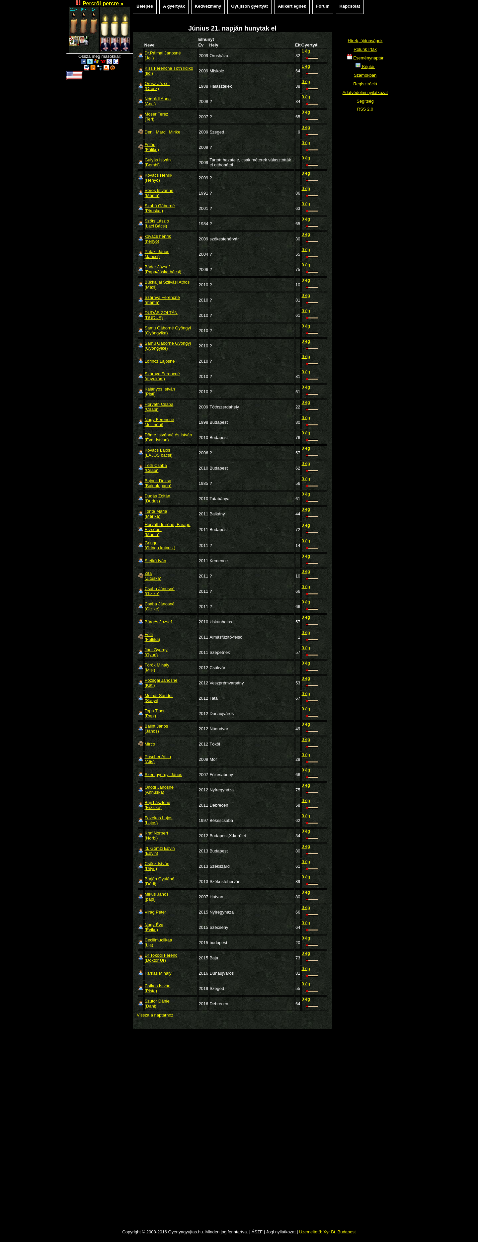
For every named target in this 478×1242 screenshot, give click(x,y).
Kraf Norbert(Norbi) (156, 836)
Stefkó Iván (155, 560)
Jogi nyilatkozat (281, 1231)
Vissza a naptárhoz (155, 1015)
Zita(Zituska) (153, 576)
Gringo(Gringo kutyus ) (160, 545)
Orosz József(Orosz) (157, 86)
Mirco (150, 744)
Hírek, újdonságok (365, 40)
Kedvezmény (208, 6)
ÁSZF (257, 1231)
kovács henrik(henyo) (158, 239)
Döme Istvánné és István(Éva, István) (168, 437)
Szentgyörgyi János (163, 774)
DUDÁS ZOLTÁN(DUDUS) (161, 315)
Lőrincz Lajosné (160, 361)
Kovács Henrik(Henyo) (159, 178)
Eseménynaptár (365, 57)
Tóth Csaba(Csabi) (156, 468)
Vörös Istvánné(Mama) (159, 193)
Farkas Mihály (158, 973)
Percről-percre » (103, 3)
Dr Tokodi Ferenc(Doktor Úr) (161, 958)
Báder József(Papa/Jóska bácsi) (163, 269)
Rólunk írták (365, 49)
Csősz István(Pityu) (157, 866)
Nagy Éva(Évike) (154, 927)
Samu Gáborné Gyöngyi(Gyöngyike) (168, 346)
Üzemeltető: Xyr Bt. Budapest (327, 1231)
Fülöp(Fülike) (152, 147)
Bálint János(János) (156, 729)
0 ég (306, 81)
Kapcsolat (350, 6)
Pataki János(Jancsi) (157, 254)
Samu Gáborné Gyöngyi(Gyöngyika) (168, 330)
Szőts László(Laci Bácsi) (157, 223)
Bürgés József (158, 621)
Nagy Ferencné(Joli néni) (159, 422)
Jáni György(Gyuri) (156, 652)
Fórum (322, 6)
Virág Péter (155, 912)
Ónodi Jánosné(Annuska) (159, 790)
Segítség (365, 101)
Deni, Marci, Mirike (163, 132)
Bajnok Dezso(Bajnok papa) (158, 483)
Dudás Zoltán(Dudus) (157, 498)
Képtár (365, 66)
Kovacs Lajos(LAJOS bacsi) (159, 453)
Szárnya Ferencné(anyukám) (162, 376)
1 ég (306, 50)
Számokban (365, 75)
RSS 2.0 (365, 109)
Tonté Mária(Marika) (156, 514)
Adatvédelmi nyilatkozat (365, 92)
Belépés (144, 6)
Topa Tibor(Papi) (155, 713)
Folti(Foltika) (152, 637)
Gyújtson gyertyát (249, 6)
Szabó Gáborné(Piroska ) (160, 208)
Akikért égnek (292, 6)
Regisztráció (365, 83)
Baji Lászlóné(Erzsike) (157, 805)
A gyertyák (174, 6)
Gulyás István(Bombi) (158, 162)
